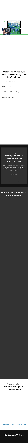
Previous (8, 182)
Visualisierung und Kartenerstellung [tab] (10, 92)
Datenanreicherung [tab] (6, 86)
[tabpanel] (14, 123)
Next (20, 182)
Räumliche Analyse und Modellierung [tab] (11, 81)
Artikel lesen (14, 174)
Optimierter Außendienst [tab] (8, 97)
